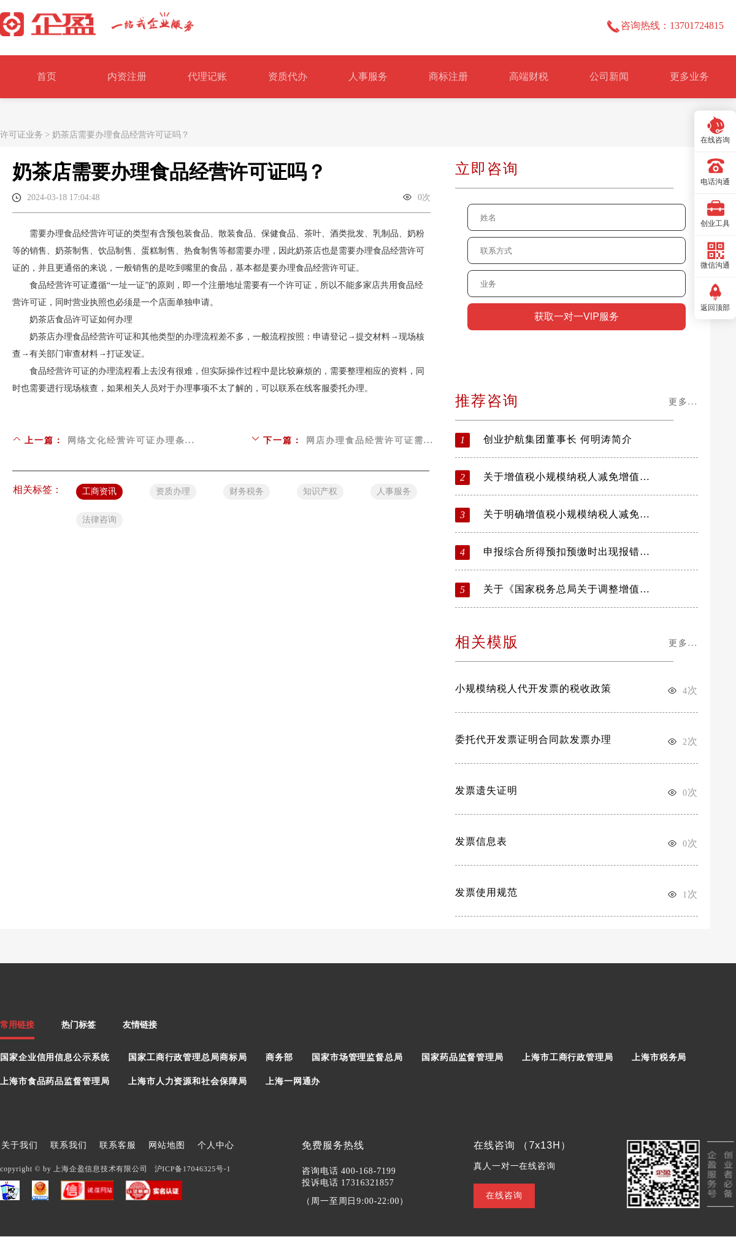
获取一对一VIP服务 (576, 316)
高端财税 (528, 76)
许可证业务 (21, 134)
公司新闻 (609, 76)
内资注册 (127, 76)
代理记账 (207, 76)
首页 (46, 76)
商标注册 (448, 76)
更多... (684, 401)
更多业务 (689, 76)
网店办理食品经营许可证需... (370, 440)
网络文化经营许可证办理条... (131, 440)
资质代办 (287, 76)
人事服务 (368, 76)
